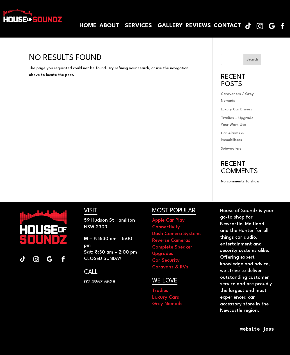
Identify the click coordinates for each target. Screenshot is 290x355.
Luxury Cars (165, 297)
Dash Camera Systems (177, 233)
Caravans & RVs (170, 267)
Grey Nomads (167, 303)
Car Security (166, 260)
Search (252, 59)
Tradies (160, 290)
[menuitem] (282, 26)
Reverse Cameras (171, 240)
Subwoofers (231, 148)
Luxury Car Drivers (236, 109)
